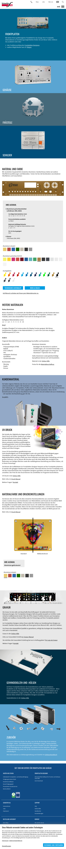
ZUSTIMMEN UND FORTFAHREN (53, 845)
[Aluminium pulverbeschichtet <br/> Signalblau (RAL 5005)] (26, 259)
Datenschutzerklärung (15, 840)
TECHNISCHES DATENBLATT (13, 288)
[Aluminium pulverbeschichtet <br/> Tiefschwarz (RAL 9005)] (43, 259)
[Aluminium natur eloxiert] (30, 249)
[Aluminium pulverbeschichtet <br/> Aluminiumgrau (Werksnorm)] (52, 259)
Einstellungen (6, 846)
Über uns (50, 2)
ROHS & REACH (35, 288)
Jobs (43, 2)
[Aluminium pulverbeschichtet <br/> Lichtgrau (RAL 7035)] (56, 259)
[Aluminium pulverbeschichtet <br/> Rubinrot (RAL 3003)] (22, 259)
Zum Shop (5, 822)
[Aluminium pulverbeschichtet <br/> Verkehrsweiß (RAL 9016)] (4, 264)
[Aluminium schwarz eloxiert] (26, 249)
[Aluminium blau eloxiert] (13, 249)
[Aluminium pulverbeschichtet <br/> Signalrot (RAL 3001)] (17, 259)
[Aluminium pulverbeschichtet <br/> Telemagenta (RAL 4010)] (13, 259)
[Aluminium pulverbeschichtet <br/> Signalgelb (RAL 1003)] (9, 259)
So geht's (5, 397)
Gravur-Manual (29, 637)
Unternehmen (6, 806)
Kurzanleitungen (39, 813)
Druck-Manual (15, 479)
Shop (37, 2)
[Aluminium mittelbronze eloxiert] (22, 249)
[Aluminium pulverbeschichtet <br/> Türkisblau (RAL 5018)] (30, 259)
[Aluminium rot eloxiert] (9, 249)
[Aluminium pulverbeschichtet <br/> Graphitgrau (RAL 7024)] (47, 259)
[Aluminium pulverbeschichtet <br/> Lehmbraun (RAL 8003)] (39, 259)
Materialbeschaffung (47, 364)
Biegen (29, 47)
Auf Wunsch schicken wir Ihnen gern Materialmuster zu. (21, 293)
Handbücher (38, 811)
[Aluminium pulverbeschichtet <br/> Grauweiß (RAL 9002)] (60, 259)
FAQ (36, 806)
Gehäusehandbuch (51, 755)
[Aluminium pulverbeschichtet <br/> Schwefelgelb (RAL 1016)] (4, 259)
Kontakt (15, 482)
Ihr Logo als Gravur (51, 640)
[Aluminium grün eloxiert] (17, 249)
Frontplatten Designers (32, 45)
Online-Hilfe (46, 361)
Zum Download (39, 781)
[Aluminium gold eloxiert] (4, 249)
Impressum (6, 811)
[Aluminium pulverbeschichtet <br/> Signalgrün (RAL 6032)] (35, 259)
